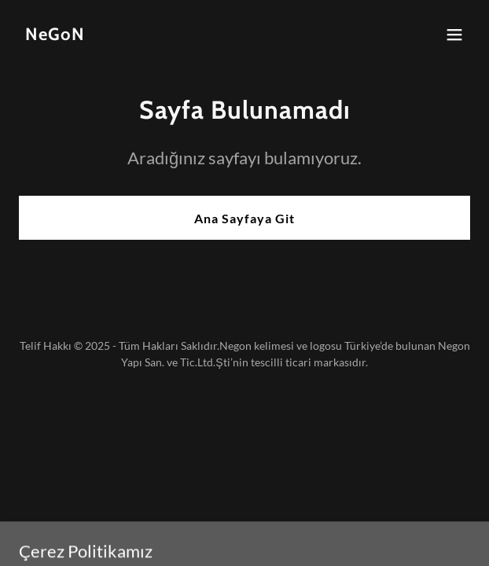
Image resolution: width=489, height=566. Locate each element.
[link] (55, 35)
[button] (454, 34)
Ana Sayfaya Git (244, 218)
